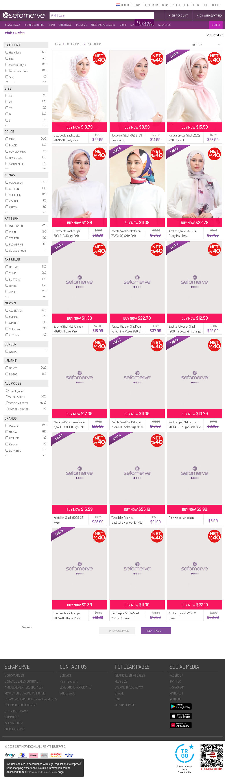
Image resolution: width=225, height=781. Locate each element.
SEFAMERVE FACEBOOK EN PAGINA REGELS (31, 699)
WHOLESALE (67, 693)
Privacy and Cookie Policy (43, 772)
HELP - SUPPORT (211, 5)
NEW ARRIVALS (12, 24)
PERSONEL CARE (125, 705)
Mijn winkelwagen (210, 15)
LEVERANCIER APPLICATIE (75, 687)
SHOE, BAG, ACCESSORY (103, 24)
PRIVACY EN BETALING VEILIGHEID (25, 693)
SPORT (123, 24)
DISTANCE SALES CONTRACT (22, 681)
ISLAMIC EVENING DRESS (130, 675)
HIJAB (51, 24)
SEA (132, 24)
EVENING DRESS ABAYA (129, 687)
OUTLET (216, 24)
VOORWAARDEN (14, 675)
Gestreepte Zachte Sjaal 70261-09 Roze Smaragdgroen (125, 618)
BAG (117, 699)
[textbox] (92, 15)
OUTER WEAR (65, 24)
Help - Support (68, 681)
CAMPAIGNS (12, 717)
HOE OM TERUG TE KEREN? (20, 705)
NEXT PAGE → (156, 631)
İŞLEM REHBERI (14, 723)
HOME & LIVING (146, 24)
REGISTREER (151, 5)
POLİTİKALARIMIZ (15, 729)
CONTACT (65, 675)
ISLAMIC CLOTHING (34, 24)
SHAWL (119, 693)
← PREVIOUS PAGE (117, 631)
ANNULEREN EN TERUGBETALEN (24, 687)
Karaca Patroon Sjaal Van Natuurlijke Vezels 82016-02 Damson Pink (126, 331)
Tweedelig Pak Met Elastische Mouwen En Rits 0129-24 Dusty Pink (126, 522)
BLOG (196, 5)
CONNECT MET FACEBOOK (175, 5)
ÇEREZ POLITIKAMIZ (16, 711)
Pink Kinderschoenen (181, 517)
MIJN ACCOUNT (178, 15)
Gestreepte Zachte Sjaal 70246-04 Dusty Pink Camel (67, 235)
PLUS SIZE (81, 24)
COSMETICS (164, 24)
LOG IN (136, 5)
